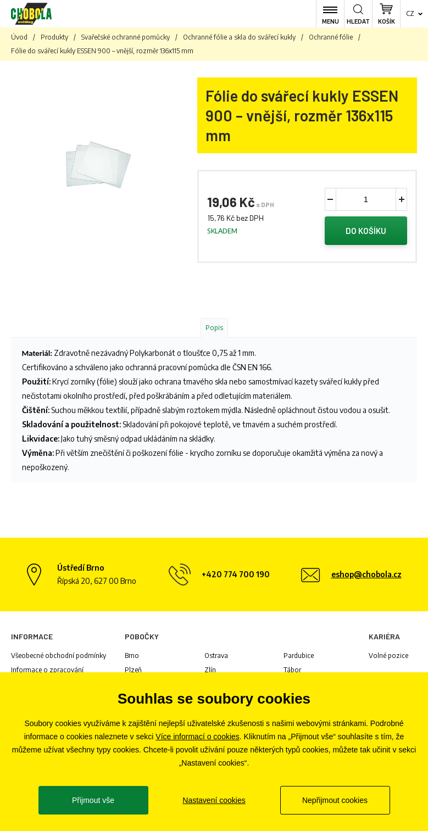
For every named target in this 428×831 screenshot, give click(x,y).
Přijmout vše (93, 800)
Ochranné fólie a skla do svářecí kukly (239, 37)
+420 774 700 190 (236, 574)
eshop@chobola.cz (366, 574)
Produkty (54, 37)
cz (410, 13)
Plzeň (133, 670)
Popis (214, 328)
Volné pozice (388, 655)
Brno (132, 655)
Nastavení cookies (213, 800)
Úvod (19, 37)
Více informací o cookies (197, 736)
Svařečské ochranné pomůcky (125, 37)
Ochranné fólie (331, 37)
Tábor (292, 670)
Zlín (210, 670)
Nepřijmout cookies (335, 800)
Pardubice (299, 655)
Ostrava (216, 655)
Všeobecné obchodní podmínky (58, 655)
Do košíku (366, 231)
